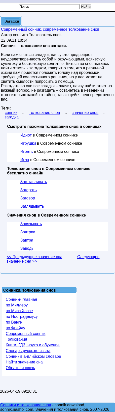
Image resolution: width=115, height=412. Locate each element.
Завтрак (27, 232)
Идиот (26, 135)
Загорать (28, 190)
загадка (12, 117)
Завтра (26, 240)
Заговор (27, 198)
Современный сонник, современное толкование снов (50, 29)
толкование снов (44, 112)
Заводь (27, 248)
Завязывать (31, 224)
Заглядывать (32, 206)
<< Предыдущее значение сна (34, 257)
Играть (26, 151)
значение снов (85, 112)
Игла (24, 160)
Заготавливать (33, 182)
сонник (11, 112)
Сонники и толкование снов (25, 405)
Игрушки (28, 143)
